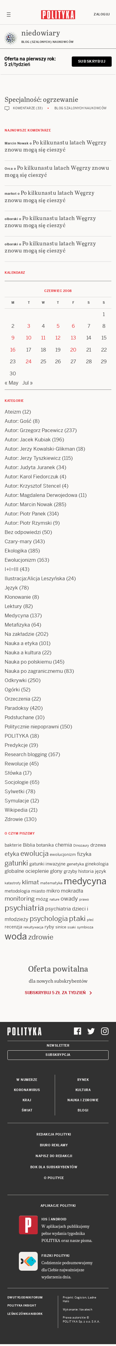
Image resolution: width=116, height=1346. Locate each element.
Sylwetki (14, 791)
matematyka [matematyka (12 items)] (51, 883)
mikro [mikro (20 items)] (53, 891)
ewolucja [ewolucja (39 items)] (34, 853)
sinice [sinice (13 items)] (60, 927)
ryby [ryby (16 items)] (49, 927)
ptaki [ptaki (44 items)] (77, 918)
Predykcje (16, 745)
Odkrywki (16, 680)
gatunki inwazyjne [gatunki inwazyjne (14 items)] (47, 864)
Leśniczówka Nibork (24, 1314)
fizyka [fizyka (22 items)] (84, 854)
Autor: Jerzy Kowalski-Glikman (40, 449)
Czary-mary (18, 541)
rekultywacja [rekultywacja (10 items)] (33, 927)
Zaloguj (102, 14)
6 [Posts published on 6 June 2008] (73, 326)
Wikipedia (16, 810)
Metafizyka (17, 625)
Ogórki (12, 689)
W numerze (26, 1080)
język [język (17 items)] (100, 871)
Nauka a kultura (23, 652)
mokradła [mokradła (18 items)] (72, 891)
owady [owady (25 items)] (69, 898)
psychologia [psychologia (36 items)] (49, 918)
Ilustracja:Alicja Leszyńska (35, 578)
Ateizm (13, 412)
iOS (44, 1219)
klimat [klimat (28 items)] (30, 882)
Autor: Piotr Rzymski (28, 523)
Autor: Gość (18, 421)
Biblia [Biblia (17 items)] (29, 845)
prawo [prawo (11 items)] (84, 899)
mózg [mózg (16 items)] (42, 899)
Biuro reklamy (54, 1145)
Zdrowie (14, 819)
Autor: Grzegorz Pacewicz (34, 430)
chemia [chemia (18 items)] (63, 845)
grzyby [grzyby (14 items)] (70, 871)
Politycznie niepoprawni (32, 726)
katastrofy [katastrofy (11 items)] (13, 883)
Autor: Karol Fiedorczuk (31, 476)
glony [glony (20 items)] (56, 871)
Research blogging (26, 754)
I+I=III (12, 569)
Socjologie (16, 782)
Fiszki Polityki (55, 1256)
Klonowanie (18, 597)
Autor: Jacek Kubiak (28, 439)
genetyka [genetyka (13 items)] (75, 864)
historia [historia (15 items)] (86, 871)
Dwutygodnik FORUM (25, 1297)
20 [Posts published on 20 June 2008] (73, 350)
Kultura (83, 1090)
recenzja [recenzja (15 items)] (13, 927)
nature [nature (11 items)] (54, 899)
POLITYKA (17, 736)
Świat (27, 1110)
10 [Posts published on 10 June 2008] (29, 338)
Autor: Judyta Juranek (30, 467)
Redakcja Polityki (54, 1134)
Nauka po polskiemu (28, 662)
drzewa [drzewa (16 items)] (98, 845)
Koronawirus (27, 1090)
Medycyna (17, 615)
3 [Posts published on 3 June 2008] (28, 326)
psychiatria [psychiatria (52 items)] (24, 908)
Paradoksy (17, 708)
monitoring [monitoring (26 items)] (20, 898)
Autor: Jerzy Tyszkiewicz (33, 458)
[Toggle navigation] (8, 14)
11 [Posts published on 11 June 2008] (43, 338)
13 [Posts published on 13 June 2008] (73, 338)
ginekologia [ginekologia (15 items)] (97, 864)
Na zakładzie (19, 634)
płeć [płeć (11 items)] (90, 920)
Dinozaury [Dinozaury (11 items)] (81, 845)
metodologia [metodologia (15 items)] (17, 891)
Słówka (13, 773)
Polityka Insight (21, 1305)
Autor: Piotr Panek (25, 513)
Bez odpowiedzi (23, 532)
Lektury (13, 606)
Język (11, 588)
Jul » (27, 383)
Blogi (83, 1110)
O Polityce (54, 1178)
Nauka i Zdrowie (83, 1100)
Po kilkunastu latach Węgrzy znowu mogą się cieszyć (55, 145)
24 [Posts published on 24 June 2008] (29, 361)
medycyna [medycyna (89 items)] (85, 881)
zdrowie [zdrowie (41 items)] (41, 937)
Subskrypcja (58, 1055)
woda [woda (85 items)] (16, 936)
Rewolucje (16, 764)
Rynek (83, 1080)
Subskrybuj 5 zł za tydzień (55, 992)
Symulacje (17, 801)
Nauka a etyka (21, 643)
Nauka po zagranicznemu (34, 671)
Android (59, 1219)
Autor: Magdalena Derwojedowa (41, 495)
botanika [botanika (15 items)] (45, 845)
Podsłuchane (19, 717)
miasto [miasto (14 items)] (38, 891)
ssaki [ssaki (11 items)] (71, 927)
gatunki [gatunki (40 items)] (16, 863)
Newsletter (58, 1046)
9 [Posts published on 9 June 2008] (13, 338)
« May (12, 383)
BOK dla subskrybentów (54, 1167)
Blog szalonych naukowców (80, 108)
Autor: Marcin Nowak (29, 504)
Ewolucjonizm (20, 560)
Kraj (27, 1100)
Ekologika (16, 551)
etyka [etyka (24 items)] (12, 853)
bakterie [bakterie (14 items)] (13, 845)
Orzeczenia (17, 699)
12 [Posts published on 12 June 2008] (57, 338)
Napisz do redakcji (54, 1156)
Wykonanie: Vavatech (77, 1309)
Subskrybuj (91, 61)
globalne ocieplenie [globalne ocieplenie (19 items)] (27, 871)
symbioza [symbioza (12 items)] (85, 927)
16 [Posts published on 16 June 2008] (12, 350)
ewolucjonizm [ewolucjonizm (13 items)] (63, 854)
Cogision (81, 1297)
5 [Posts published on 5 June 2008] (58, 326)
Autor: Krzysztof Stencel (33, 486)
